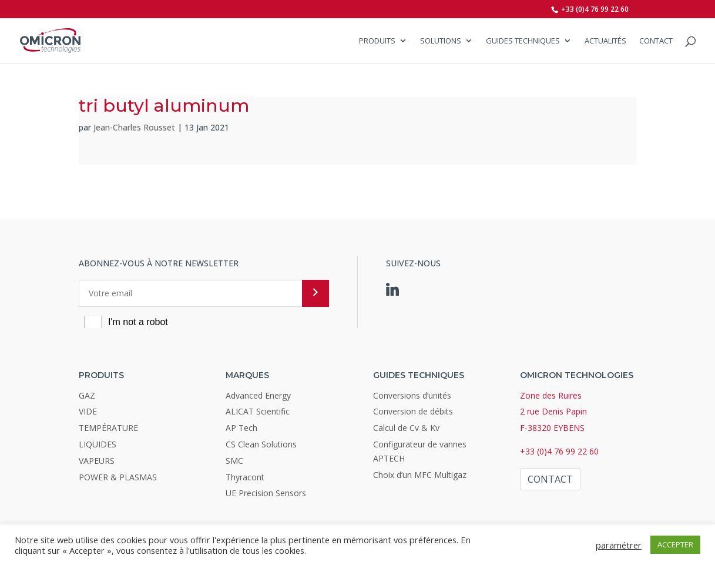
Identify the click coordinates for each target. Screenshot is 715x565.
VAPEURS (97, 460)
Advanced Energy (258, 395)
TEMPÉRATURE (108, 427)
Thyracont (245, 477)
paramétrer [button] (619, 545)
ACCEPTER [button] (675, 544)
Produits (377, 41)
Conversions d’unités (412, 395)
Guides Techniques (523, 41)
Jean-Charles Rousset (134, 127)
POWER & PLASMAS (118, 477)
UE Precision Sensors (266, 493)
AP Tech (241, 427)
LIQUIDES (97, 444)
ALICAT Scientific (258, 411)
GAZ (87, 395)
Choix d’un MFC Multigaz (419, 474)
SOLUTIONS (440, 41)
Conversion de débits (413, 411)
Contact (656, 41)
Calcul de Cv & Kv (406, 427)
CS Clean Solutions (261, 444)
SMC (234, 460)
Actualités (605, 41)
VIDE (88, 411)
